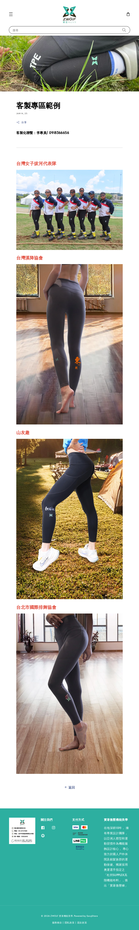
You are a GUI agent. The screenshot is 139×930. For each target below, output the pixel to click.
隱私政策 (70, 922)
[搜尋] (124, 29)
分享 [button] (21, 122)
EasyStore (92, 915)
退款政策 (82, 922)
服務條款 (57, 922)
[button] (11, 14)
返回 (69, 787)
